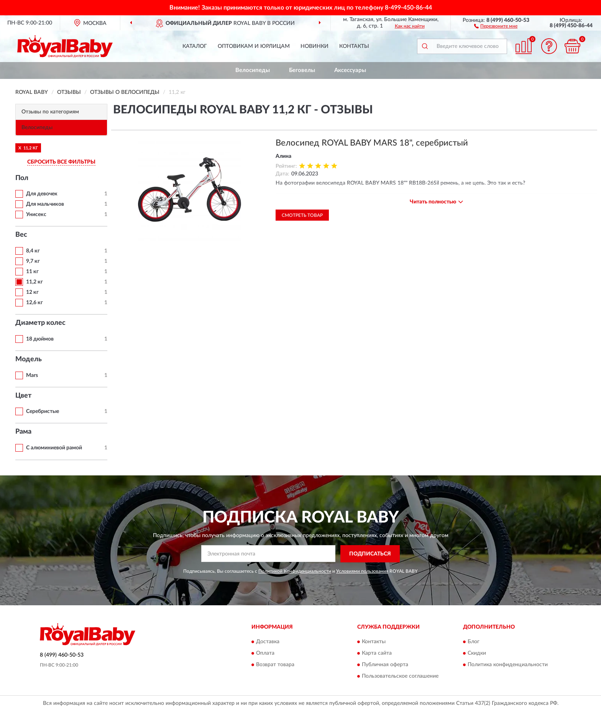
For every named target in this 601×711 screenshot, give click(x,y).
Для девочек (41, 194)
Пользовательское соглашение (400, 676)
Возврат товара (275, 665)
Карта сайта (377, 653)
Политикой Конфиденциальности (294, 571)
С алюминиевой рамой (54, 448)
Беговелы (302, 70)
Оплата (265, 653)
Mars (32, 375)
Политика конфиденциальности (508, 665)
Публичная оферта (385, 665)
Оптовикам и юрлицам (254, 46)
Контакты (354, 46)
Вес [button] (21, 234)
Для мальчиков (45, 204)
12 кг (32, 292)
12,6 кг (34, 302)
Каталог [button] (194, 46)
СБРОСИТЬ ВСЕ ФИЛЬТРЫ (61, 162)
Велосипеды (252, 70)
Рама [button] (23, 431)
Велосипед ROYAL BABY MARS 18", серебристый (372, 143)
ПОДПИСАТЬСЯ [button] (370, 554)
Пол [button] (21, 178)
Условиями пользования (362, 571)
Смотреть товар (302, 215)
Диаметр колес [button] (40, 322)
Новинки (314, 46)
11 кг (32, 271)
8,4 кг (33, 251)
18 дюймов (40, 339)
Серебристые (42, 411)
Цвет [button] (23, 395)
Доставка (267, 642)
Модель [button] (28, 359)
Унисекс (36, 214)
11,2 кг (34, 282)
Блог (473, 642)
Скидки (477, 653)
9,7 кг (33, 261)
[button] (495, 25)
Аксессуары (350, 70)
